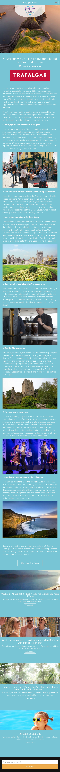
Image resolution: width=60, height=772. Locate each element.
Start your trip (30, 766)
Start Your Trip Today (30, 563)
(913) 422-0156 (29, 2)
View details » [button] (30, 605)
